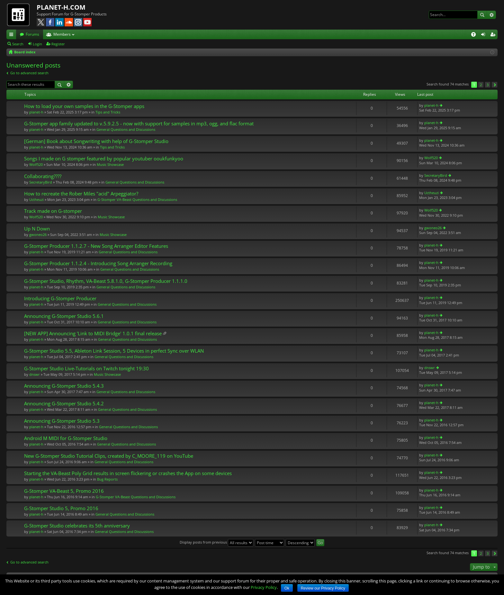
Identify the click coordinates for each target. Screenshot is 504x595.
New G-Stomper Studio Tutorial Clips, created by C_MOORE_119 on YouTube (108, 456)
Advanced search (491, 15)
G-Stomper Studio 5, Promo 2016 (61, 508)
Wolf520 (36, 164)
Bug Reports (107, 479)
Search (482, 15)
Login (37, 43)
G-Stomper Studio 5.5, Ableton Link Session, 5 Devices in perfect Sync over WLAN (114, 351)
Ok (286, 588)
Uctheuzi (36, 199)
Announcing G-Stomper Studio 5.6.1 (64, 316)
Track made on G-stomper (53, 211)
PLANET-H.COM (61, 7)
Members (62, 34)
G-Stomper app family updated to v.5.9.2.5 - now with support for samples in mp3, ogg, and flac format (139, 124)
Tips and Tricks (107, 112)
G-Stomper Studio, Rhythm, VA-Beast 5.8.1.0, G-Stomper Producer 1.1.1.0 (105, 281)
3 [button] (488, 84)
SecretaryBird (40, 182)
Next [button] (494, 85)
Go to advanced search (29, 72)
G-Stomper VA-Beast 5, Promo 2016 (64, 491)
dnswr (34, 374)
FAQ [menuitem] (475, 35)
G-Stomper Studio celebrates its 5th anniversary (77, 526)
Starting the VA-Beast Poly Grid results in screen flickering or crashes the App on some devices (128, 473)
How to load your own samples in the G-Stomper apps (84, 106)
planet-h (36, 112)
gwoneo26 (38, 234)
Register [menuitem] (494, 35)
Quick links (12, 35)
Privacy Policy (264, 587)
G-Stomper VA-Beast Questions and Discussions (137, 199)
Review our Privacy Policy (323, 588)
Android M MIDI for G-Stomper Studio (65, 438)
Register (58, 43)
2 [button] (481, 84)
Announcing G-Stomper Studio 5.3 (62, 421)
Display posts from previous (216, 542)
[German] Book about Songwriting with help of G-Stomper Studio (96, 141)
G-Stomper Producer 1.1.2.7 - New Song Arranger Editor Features (96, 246)
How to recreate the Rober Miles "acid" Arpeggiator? (81, 194)
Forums (32, 34)
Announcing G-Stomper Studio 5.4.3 (64, 386)
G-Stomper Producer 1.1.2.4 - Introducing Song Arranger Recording (98, 263)
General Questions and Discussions (125, 129)
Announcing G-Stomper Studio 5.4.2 (64, 404)
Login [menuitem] (484, 35)
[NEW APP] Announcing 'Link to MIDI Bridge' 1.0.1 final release (93, 333)
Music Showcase (110, 164)
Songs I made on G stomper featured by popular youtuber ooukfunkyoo (103, 159)
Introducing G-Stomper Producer (60, 298)
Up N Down (37, 229)
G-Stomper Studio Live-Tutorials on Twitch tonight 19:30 (86, 368)
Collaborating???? (42, 176)
